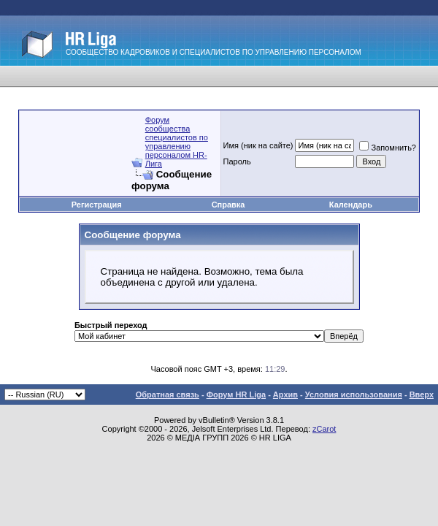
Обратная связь (167, 394)
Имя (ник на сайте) (258, 145)
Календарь (350, 204)
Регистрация (97, 204)
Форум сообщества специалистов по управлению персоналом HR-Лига (176, 141)
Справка (228, 204)
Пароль (237, 161)
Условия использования (353, 394)
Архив (285, 394)
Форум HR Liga (236, 394)
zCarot (324, 428)
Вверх (422, 394)
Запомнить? (387, 147)
